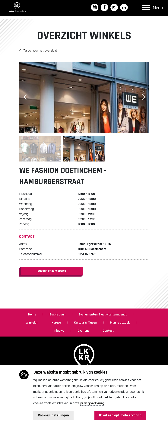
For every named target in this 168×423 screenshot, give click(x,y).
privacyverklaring (92, 403)
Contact (108, 330)
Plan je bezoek (120, 322)
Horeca (57, 322)
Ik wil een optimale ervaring (119, 415)
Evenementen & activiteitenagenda (103, 314)
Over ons (84, 330)
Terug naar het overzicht (38, 50)
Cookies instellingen (54, 415)
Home (32, 314)
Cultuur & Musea (85, 322)
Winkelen (32, 322)
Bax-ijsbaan (57, 314)
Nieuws (59, 330)
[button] (143, 97)
